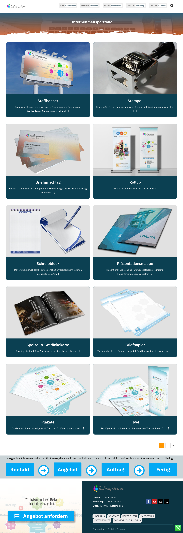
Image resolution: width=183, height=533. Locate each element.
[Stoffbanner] (48, 44)
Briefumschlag (47, 182)
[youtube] (154, 501)
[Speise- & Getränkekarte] (48, 288)
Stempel (135, 100)
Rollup (135, 182)
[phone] (166, 501)
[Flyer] (135, 365)
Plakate (48, 422)
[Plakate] (48, 365)
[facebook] (148, 501)
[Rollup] (135, 125)
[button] (171, 5)
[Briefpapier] (135, 288)
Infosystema (100, 529)
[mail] (160, 501)
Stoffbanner (48, 100)
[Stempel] (135, 44)
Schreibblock (48, 263)
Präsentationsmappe (135, 263)
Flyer (135, 422)
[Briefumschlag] (48, 125)
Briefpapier (135, 344)
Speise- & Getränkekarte (48, 344)
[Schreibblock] (48, 207)
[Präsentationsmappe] (135, 207)
